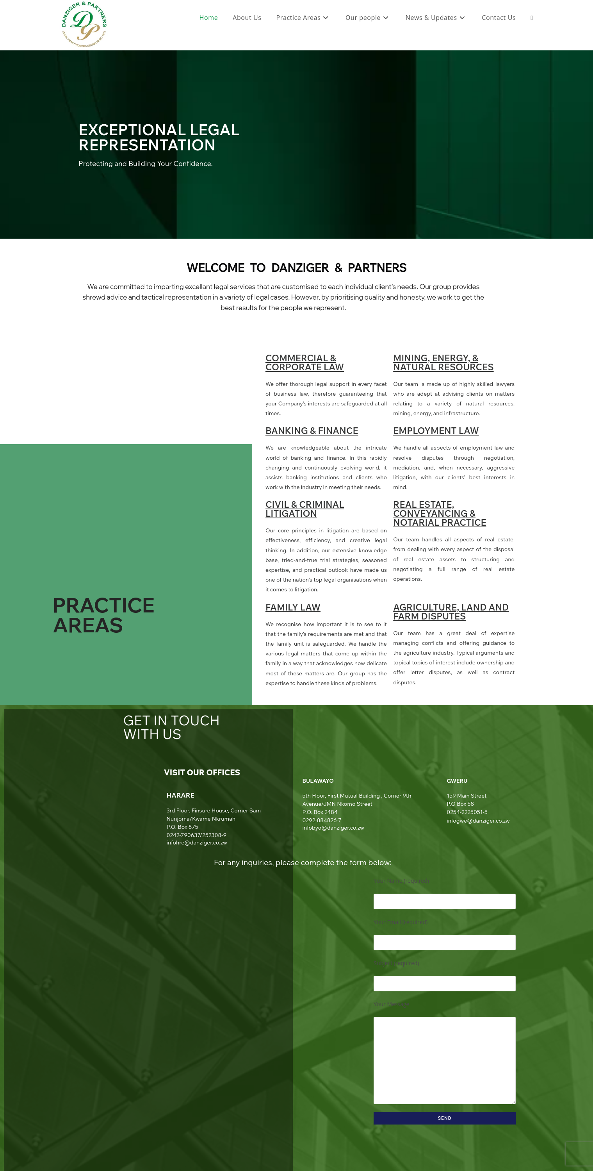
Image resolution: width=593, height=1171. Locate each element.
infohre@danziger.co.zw (196, 842)
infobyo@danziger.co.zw (333, 827)
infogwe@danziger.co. (475, 820)
